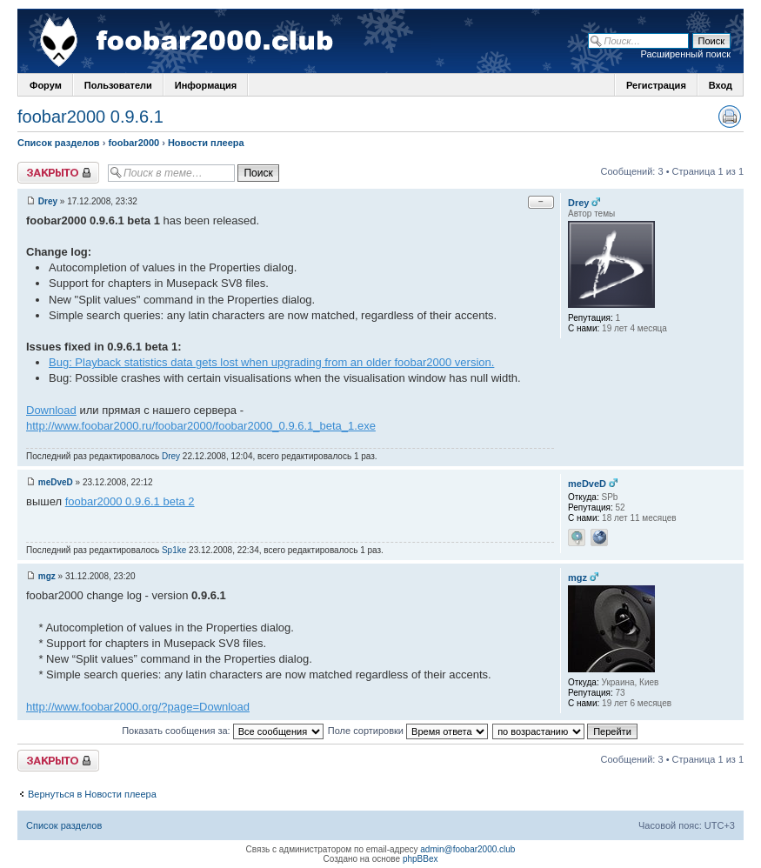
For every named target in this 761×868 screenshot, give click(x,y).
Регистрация (656, 85)
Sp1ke (174, 550)
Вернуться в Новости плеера (92, 794)
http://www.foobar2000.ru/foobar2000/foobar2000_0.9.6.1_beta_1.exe (201, 425)
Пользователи (118, 85)
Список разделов (58, 142)
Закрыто (58, 173)
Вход (720, 85)
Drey (47, 201)
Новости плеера (206, 142)
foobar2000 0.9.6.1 (90, 116)
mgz (47, 576)
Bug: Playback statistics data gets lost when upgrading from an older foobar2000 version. (271, 362)
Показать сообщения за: (223, 730)
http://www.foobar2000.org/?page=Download (138, 706)
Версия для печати (729, 116)
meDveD (55, 482)
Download (51, 410)
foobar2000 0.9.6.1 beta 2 (130, 501)
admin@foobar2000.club (467, 849)
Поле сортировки (408, 730)
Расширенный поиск (685, 54)
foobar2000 (133, 142)
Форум (46, 85)
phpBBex (420, 859)
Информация (206, 85)
